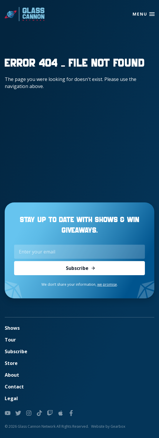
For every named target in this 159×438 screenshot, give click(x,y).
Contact (14, 386)
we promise (107, 284)
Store (11, 363)
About (12, 375)
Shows (12, 328)
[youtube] (8, 413)
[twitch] (50, 413)
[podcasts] (60, 413)
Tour (10, 339)
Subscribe (81, 268)
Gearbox (118, 426)
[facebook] (71, 413)
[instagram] (29, 413)
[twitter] (18, 413)
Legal (11, 398)
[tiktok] (39, 413)
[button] (152, 14)
